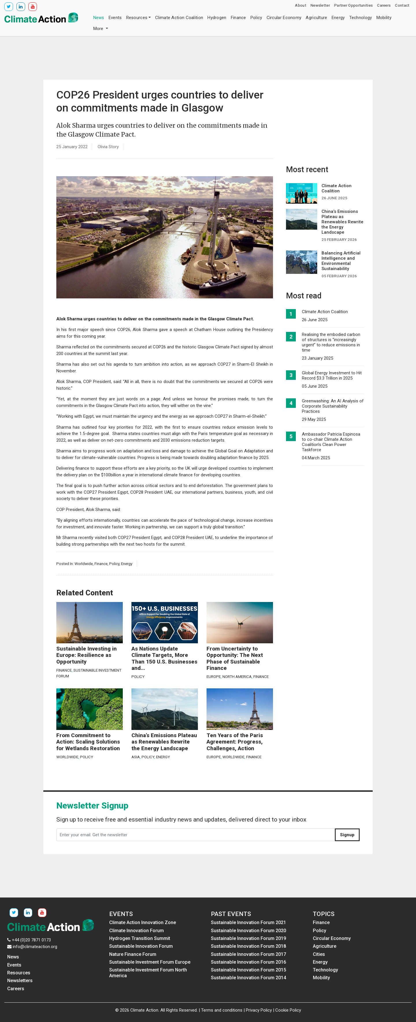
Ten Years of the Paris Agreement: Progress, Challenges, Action (235, 742)
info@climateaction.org (35, 946)
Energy (338, 17)
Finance (238, 17)
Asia (135, 757)
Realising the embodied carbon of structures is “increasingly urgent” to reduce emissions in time (331, 342)
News (98, 17)
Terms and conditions (221, 1010)
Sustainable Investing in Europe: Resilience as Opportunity (86, 655)
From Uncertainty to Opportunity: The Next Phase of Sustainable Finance (235, 659)
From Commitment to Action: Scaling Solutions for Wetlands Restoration (88, 742)
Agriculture (316, 17)
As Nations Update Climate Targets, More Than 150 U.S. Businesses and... (164, 659)
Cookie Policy (288, 1010)
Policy (256, 17)
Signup (347, 834)
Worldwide (84, 563)
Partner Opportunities (353, 5)
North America (237, 676)
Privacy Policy (259, 1010)
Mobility (383, 17)
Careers (384, 5)
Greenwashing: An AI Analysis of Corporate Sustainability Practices (333, 406)
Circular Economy (284, 17)
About (300, 5)
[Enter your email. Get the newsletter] (195, 834)
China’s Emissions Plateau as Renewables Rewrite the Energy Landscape (164, 742)
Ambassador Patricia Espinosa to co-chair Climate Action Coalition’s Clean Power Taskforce (331, 442)
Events (115, 17)
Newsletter (320, 5)
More (99, 28)
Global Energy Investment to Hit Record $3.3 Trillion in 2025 (332, 375)
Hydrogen (216, 17)
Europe (214, 676)
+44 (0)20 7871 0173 (31, 940)
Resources (137, 17)
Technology (360, 17)
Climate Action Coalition (179, 17)
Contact (402, 5)
